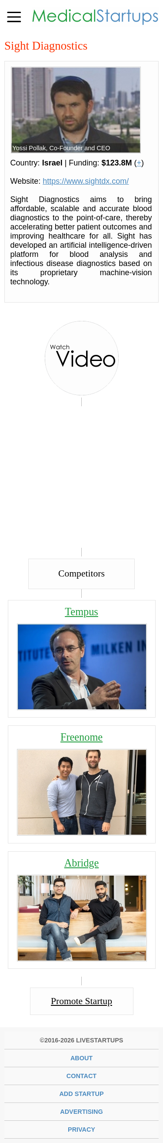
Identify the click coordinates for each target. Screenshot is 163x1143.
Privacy (81, 1129)
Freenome (81, 737)
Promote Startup (81, 1001)
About (81, 1058)
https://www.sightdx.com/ (86, 181)
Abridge (81, 863)
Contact (81, 1075)
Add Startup (81, 1093)
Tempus (81, 611)
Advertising (81, 1111)
